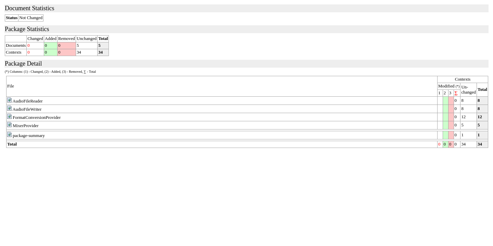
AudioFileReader (28, 101)
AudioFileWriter (27, 109)
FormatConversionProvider (37, 117)
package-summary (29, 135)
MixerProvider (25, 125)
